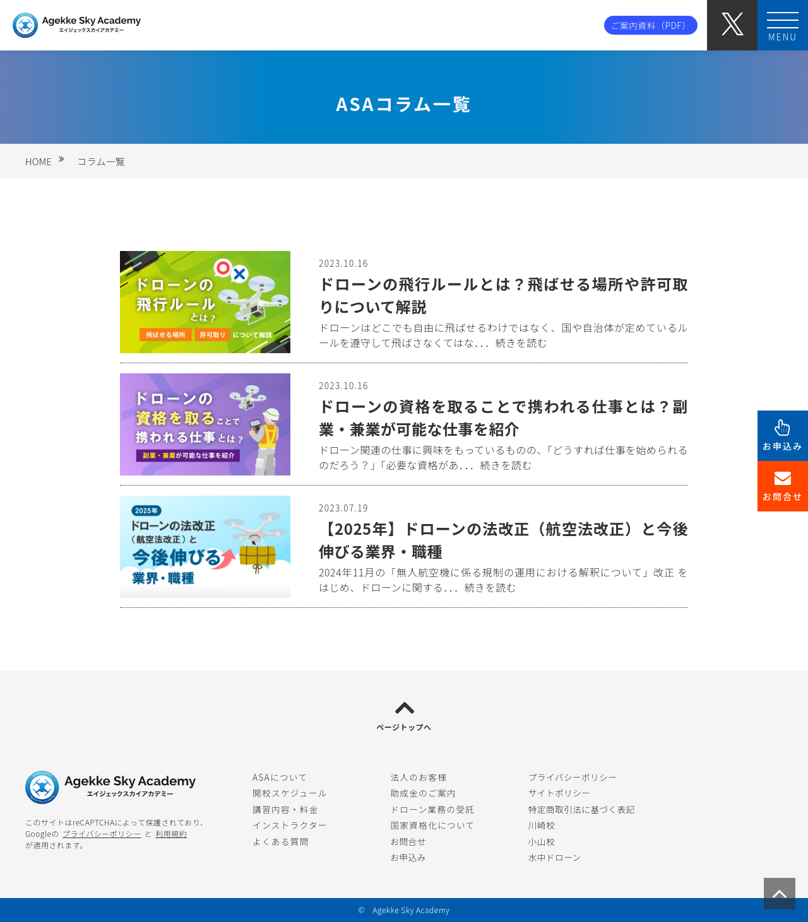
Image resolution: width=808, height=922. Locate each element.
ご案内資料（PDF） (651, 25)
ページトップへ (403, 726)
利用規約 (171, 833)
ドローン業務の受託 (432, 809)
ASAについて (279, 777)
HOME (38, 161)
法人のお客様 (418, 777)
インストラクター (290, 825)
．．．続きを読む (510, 342)
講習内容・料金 (285, 809)
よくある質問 (280, 841)
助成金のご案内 (423, 792)
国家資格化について (432, 825)
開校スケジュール (290, 792)
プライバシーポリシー (101, 833)
